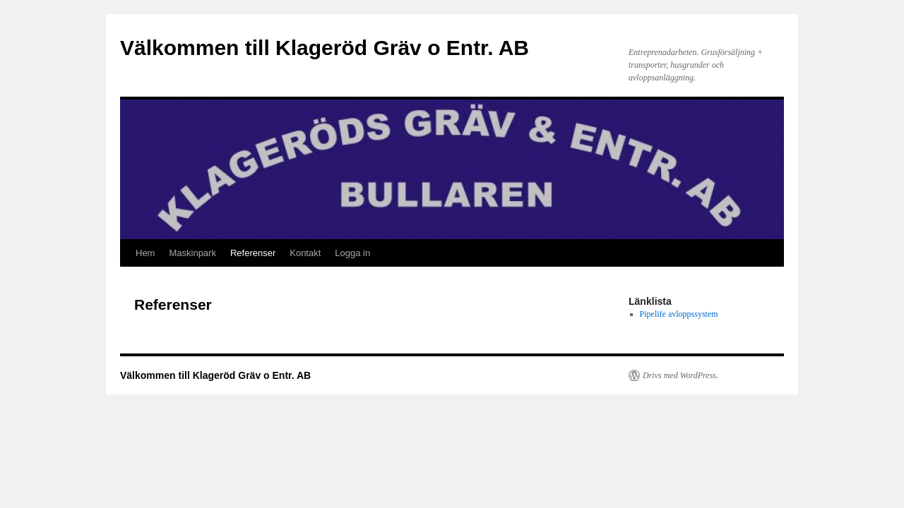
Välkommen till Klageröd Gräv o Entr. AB (324, 47)
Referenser (252, 253)
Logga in (352, 253)
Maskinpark (192, 253)
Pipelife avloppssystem (679, 314)
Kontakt (305, 253)
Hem (145, 253)
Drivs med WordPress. (680, 375)
